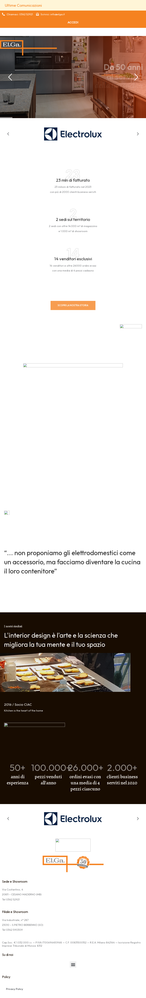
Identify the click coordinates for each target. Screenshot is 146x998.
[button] (8, 134)
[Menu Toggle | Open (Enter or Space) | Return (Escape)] (73, 61)
